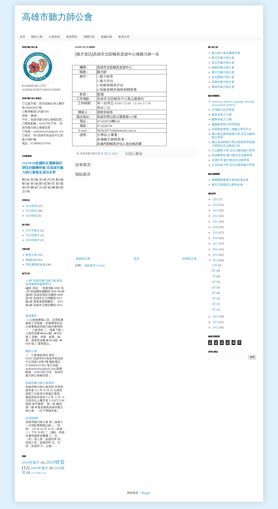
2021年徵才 (33, 230)
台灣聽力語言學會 (223, 109)
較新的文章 (83, 258)
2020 (216, 227)
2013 (216, 316)
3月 (214, 298)
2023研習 (31, 215)
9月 (214, 270)
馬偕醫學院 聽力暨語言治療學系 (232, 155)
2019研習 (55, 462)
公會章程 (54, 36)
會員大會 (31, 254)
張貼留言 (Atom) (94, 265)
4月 (214, 292)
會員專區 (71, 36)
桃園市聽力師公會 (223, 67)
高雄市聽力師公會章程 (40, 382)
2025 (216, 199)
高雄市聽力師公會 (57, 17)
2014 (216, 260)
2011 (216, 327)
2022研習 (31, 210)
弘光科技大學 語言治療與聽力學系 (233, 164)
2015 (216, 254)
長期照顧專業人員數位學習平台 (231, 129)
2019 (216, 232)
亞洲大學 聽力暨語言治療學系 (230, 160)
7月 (214, 276)
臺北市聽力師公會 (223, 57)
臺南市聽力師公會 (223, 86)
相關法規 (89, 36)
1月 (214, 309)
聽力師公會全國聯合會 (226, 52)
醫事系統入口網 (222, 119)
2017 (216, 243)
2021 (216, 221)
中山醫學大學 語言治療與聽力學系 (233, 150)
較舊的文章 (189, 258)
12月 (215, 265)
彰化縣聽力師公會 (223, 77)
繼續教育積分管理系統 (226, 124)
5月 (214, 287)
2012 (216, 321)
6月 (214, 281)
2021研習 (31, 205)
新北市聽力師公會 (223, 62)
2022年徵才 (33, 235)
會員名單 (123, 36)
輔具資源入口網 (222, 114)
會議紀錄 (106, 36)
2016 (216, 249)
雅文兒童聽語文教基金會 (227, 184)
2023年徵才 (33, 240)
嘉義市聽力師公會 (223, 81)
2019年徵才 (31, 462)
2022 (216, 215)
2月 (214, 303)
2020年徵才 (39, 468)
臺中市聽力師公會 (223, 72)
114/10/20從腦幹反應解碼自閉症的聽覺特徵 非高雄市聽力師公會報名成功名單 (42, 167)
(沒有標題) (32, 418)
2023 (216, 210)
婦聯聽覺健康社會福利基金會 (230, 179)
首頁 (22, 36)
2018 (216, 238)
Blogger (145, 492)
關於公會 (37, 36)
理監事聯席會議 (35, 264)
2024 (216, 204)
